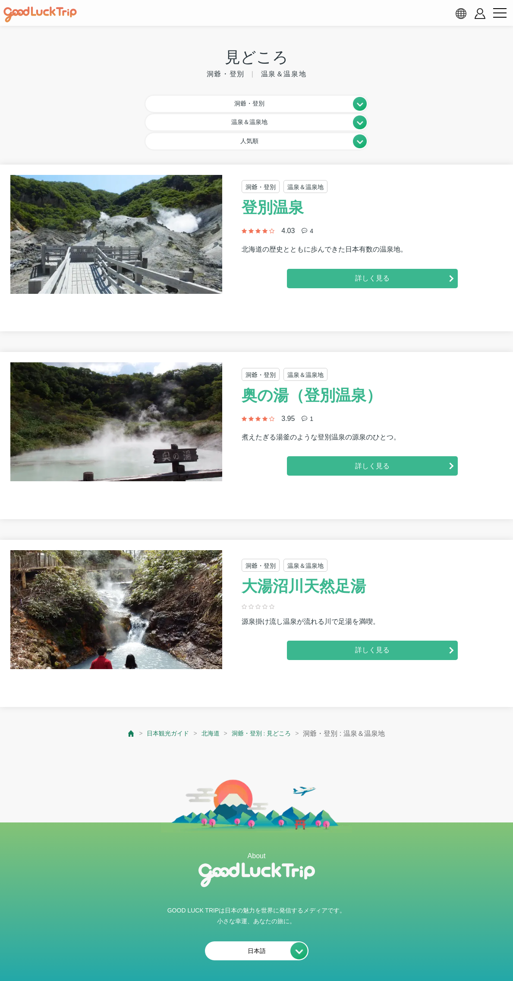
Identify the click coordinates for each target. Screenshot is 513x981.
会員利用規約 (183, 953)
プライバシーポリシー (254, 953)
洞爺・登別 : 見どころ (265, 693)
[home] (40, 14)
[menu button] (500, 13)
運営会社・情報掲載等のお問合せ (356, 953)
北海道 (209, 693)
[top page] (123, 693)
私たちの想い (126, 953)
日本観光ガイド (162, 693)
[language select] (460, 13)
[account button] (480, 13)
